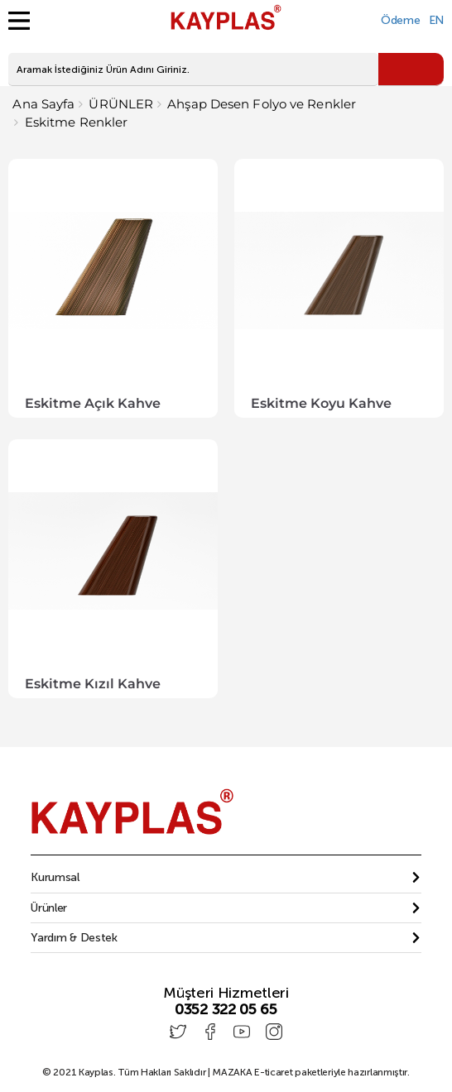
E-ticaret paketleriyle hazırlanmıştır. (311, 1072)
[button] (226, 877)
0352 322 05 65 (226, 1009)
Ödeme (401, 20)
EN (436, 20)
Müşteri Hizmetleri (226, 993)
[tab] (226, 878)
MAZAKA (232, 1072)
